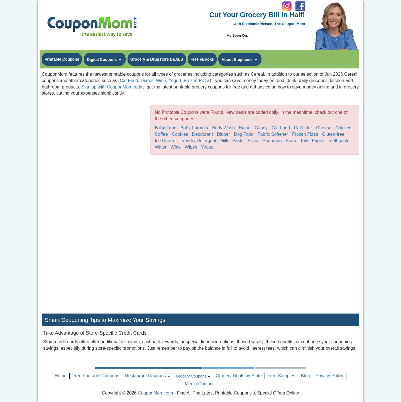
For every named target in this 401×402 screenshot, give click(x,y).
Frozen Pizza (197, 80)
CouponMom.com (155, 393)
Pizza (253, 140)
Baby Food (165, 127)
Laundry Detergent (197, 140)
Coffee (161, 134)
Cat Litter (303, 127)
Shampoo (272, 140)
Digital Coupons (102, 59)
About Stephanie (236, 59)
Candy (261, 127)
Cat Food (129, 80)
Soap (291, 140)
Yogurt (174, 80)
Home (61, 375)
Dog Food (243, 134)
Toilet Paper (312, 140)
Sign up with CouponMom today (112, 87)
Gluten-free (333, 134)
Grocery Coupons (191, 376)
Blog (305, 375)
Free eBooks (202, 59)
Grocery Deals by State (239, 375)
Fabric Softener (273, 134)
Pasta (238, 140)
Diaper (147, 80)
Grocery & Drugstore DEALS (156, 59)
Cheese (323, 127)
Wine (161, 80)
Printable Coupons (62, 59)
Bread (245, 127)
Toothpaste (338, 140)
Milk (224, 140)
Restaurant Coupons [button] (147, 375)
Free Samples (281, 375)
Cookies (180, 134)
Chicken (344, 127)
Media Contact (199, 383)
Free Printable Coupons (95, 375)
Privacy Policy (329, 375)
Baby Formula (194, 127)
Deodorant (202, 134)
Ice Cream (165, 140)
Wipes (191, 147)
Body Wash (223, 127)
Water (161, 147)
